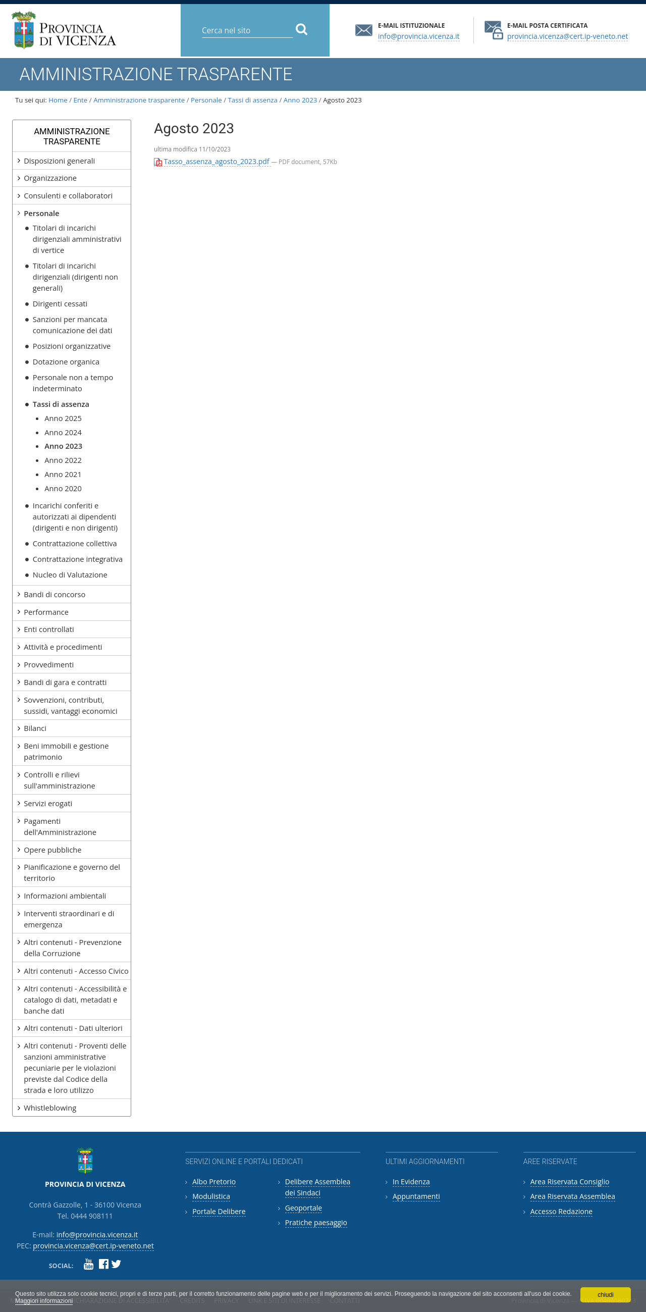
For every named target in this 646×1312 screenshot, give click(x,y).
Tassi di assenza (253, 99)
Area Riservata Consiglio (570, 1181)
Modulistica (211, 1196)
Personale (206, 99)
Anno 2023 (300, 99)
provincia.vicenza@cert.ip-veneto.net (567, 35)
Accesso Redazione (561, 1211)
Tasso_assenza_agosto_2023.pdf (212, 161)
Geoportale (303, 1208)
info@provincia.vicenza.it (419, 35)
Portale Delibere (218, 1211)
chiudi (605, 1294)
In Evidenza (411, 1181)
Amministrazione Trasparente (72, 136)
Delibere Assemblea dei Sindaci (318, 1187)
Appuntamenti (416, 1196)
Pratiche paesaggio (316, 1222)
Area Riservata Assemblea (572, 1196)
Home (58, 99)
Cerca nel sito (201, 22)
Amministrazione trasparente (139, 99)
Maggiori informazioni (44, 1300)
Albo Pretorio (214, 1181)
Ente (81, 99)
